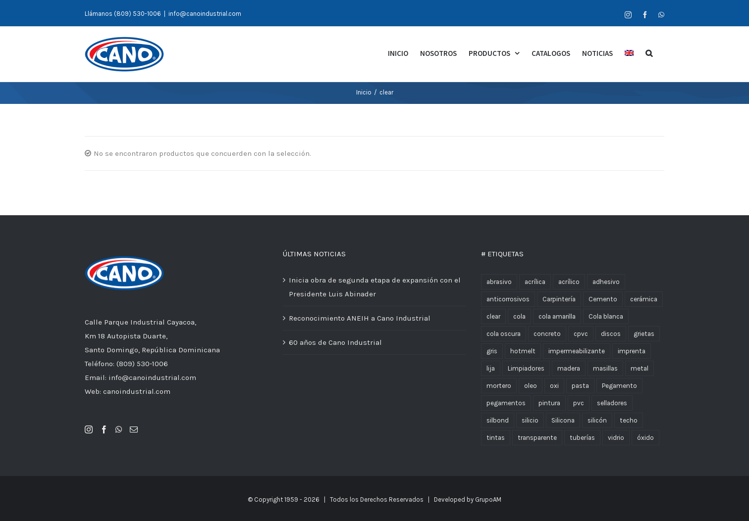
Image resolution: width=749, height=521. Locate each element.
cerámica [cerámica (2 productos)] (643, 299)
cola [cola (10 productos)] (519, 317)
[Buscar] (648, 52)
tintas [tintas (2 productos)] (495, 438)
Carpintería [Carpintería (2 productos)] (559, 299)
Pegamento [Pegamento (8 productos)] (619, 386)
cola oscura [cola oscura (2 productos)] (503, 334)
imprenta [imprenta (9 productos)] (631, 351)
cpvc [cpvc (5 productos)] (581, 334)
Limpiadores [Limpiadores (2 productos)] (526, 369)
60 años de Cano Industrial (335, 342)
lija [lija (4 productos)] (490, 369)
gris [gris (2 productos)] (491, 351)
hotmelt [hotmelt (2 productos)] (522, 351)
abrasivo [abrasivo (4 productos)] (499, 282)
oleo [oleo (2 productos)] (530, 386)
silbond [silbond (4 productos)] (497, 421)
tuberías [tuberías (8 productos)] (582, 438)
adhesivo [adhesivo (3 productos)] (606, 282)
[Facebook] (104, 430)
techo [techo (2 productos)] (629, 421)
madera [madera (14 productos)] (568, 369)
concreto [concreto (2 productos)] (547, 334)
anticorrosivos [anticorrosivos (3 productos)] (508, 299)
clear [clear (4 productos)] (493, 317)
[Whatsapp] (118, 430)
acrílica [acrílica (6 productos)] (535, 282)
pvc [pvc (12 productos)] (578, 403)
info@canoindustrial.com (204, 13)
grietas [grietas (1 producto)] (644, 334)
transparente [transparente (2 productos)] (537, 438)
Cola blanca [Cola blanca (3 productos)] (605, 317)
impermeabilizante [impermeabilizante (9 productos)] (576, 351)
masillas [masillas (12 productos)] (605, 369)
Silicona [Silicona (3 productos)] (563, 421)
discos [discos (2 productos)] (611, 334)
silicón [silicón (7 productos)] (597, 421)
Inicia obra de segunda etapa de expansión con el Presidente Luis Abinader (375, 287)
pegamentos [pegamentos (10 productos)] (506, 403)
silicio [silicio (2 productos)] (530, 421)
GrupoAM (488, 500)
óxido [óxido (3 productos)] (645, 438)
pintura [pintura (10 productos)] (549, 403)
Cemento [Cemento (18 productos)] (602, 299)
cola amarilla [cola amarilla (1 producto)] (557, 317)
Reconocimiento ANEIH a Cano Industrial (359, 318)
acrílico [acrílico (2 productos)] (569, 282)
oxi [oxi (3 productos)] (554, 386)
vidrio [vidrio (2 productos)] (616, 438)
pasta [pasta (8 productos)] (580, 386)
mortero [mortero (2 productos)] (498, 386)
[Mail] (134, 430)
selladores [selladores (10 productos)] (612, 403)
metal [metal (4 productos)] (639, 369)
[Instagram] (89, 430)
